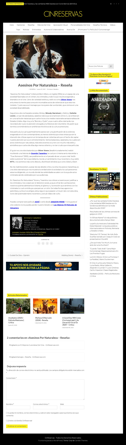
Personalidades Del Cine (80, 25)
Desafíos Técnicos (100, 25)
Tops (18, 30)
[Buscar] (111, 66)
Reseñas (31, 25)
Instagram (114, 3)
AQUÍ (37, 201)
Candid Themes (81, 439)
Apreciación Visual (60, 25)
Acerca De (71, 30)
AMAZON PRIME (58, 201)
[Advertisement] (45, 280)
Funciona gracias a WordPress (50, 439)
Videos (112, 25)
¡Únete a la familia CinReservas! (19, 419)
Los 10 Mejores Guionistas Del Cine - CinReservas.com (38, 343)
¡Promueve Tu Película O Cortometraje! (94, 30)
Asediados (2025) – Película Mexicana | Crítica (16, 318)
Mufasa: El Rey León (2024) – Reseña (43, 317)
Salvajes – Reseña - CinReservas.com (31, 355)
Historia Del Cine (43, 25)
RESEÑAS (33, 89)
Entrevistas (36, 30)
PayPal (40, 232)
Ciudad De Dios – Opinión (20, 253)
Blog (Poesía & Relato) (38, 230)
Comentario (11, 376)
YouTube (116, 3)
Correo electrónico (41, 402)
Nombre (10, 402)
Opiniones (21, 25)
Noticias (26, 30)
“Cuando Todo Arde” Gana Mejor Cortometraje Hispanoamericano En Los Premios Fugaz (104, 251)
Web (62, 402)
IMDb (28, 230)
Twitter (118, 3)
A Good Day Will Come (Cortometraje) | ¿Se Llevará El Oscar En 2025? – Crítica (71, 319)
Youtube (23, 230)
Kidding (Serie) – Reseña (71, 253)
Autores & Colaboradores (54, 30)
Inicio (12, 25)
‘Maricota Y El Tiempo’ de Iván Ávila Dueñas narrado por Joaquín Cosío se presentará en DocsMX (105, 236)
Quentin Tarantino (39, 153)
